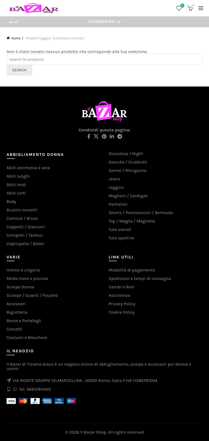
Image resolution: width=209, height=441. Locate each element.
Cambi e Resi (121, 286)
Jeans (114, 178)
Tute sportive (121, 237)
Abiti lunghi (18, 176)
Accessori (16, 303)
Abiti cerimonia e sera (28, 167)
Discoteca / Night (126, 153)
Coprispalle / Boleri (25, 243)
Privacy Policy (122, 303)
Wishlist (181, 6)
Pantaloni (118, 204)
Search (19, 70)
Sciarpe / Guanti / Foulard (32, 295)
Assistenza (119, 295)
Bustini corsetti (22, 209)
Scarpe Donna (20, 286)
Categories (101, 21)
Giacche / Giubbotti (128, 162)
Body (11, 201)
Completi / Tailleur (25, 235)
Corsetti (14, 329)
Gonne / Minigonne (127, 170)
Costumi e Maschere (27, 337)
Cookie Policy (122, 312)
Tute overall (120, 229)
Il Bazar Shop (93, 432)
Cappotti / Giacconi (26, 226)
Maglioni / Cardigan (128, 195)
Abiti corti (16, 193)
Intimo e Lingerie (23, 270)
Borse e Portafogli (24, 320)
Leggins (116, 187)
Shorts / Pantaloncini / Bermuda (141, 212)
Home (16, 38)
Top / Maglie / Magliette (132, 221)
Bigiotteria (17, 312)
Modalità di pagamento (132, 270)
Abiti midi (16, 184)
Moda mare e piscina (27, 278)
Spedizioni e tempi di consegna (140, 278)
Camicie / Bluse (22, 218)
